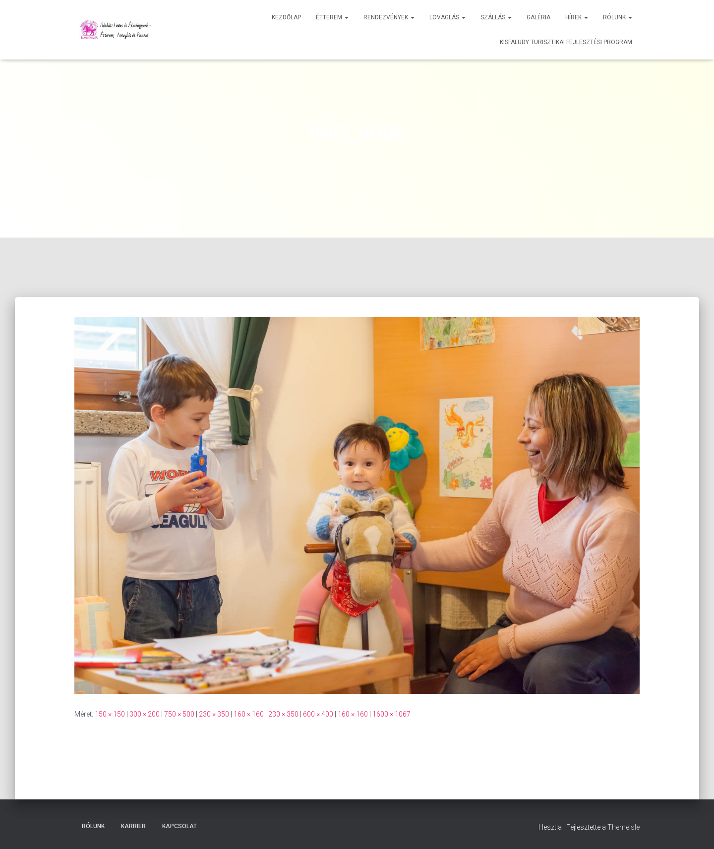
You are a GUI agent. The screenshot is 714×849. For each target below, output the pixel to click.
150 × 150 (110, 714)
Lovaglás (447, 17)
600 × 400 (318, 714)
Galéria (538, 17)
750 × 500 (179, 714)
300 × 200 (144, 714)
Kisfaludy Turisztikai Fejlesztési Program (566, 42)
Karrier (133, 826)
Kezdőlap (286, 17)
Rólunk (617, 17)
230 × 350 (214, 714)
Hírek (576, 17)
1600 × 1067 (391, 714)
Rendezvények (389, 17)
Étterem (332, 17)
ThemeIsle (623, 827)
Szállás (496, 17)
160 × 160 (249, 714)
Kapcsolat (179, 826)
